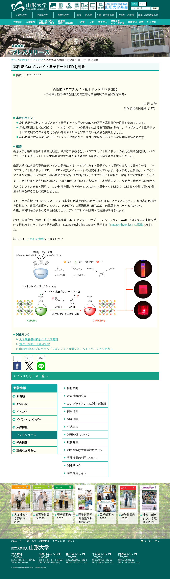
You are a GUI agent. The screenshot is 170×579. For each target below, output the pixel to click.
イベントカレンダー (77, 6)
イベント (22, 411)
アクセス (69, 6)
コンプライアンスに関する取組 (86, 403)
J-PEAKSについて (78, 434)
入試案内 (30, 22)
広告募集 (72, 442)
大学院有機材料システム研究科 (38, 339)
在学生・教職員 (126, 15)
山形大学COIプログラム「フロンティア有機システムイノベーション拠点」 (66, 348)
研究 (91, 22)
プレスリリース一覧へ (30, 376)
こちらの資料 (35, 238)
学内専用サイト (76, 473)
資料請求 (61, 6)
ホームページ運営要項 (38, 541)
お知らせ (22, 404)
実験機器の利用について (82, 457)
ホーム (14, 60)
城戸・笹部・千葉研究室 (34, 344)
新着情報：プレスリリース (31, 60)
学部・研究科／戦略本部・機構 (46, 22)
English (142, 4)
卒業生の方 (63, 15)
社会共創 (151, 22)
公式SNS (72, 426)
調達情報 (72, 419)
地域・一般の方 (84, 15)
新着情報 (53, 6)
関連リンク (74, 465)
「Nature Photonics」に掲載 (125, 224)
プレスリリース (26, 434)
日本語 (134, 4)
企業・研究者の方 (105, 15)
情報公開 (72, 388)
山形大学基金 (116, 6)
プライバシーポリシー (66, 541)
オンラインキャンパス (93, 6)
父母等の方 (42, 15)
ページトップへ (151, 541)
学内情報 (22, 442)
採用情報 (72, 411)
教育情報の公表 (76, 395)
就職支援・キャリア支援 (117, 22)
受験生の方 (21, 15)
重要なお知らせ (26, 450)
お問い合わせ (85, 6)
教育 (82, 22)
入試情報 (22, 427)
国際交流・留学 (135, 22)
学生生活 (102, 22)
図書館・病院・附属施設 (65, 22)
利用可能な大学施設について (85, 450)
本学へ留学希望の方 (148, 15)
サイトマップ (101, 6)
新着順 (20, 396)
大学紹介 (17, 22)
